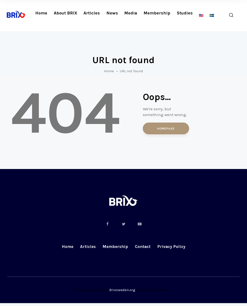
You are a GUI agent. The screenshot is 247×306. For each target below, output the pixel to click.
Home (109, 71)
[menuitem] (201, 15)
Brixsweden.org (122, 293)
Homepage (166, 128)
